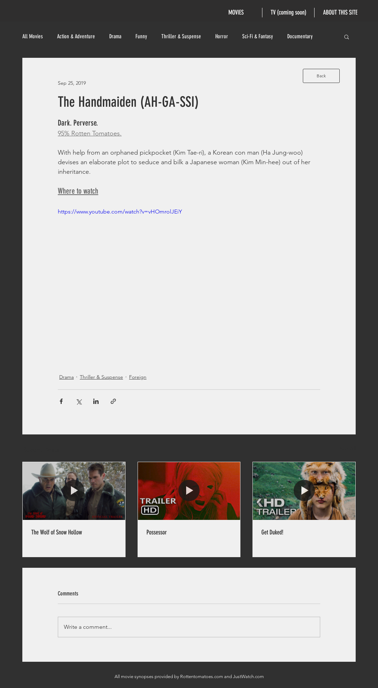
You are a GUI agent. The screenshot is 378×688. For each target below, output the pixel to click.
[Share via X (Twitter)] (78, 401)
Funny (141, 36)
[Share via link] (113, 401)
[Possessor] (189, 491)
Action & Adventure (76, 36)
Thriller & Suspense (181, 36)
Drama (115, 36)
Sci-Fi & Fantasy (257, 36)
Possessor (156, 532)
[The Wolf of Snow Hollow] (74, 491)
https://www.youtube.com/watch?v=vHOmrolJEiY (120, 211)
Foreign (137, 377)
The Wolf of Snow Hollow (56, 532)
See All (348, 448)
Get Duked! (272, 532)
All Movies (32, 36)
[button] (346, 36)
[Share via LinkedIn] (96, 401)
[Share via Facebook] (61, 401)
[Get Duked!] (304, 491)
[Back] (321, 76)
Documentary (300, 36)
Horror (221, 36)
